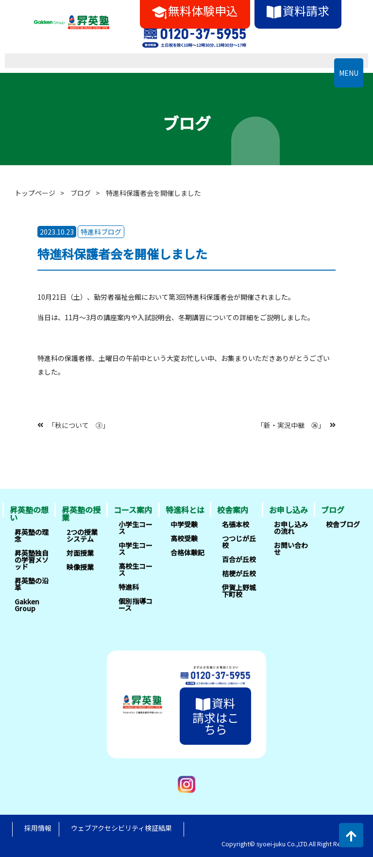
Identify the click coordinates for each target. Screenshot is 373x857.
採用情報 (37, 827)
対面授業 (80, 552)
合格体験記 (187, 552)
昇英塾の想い (29, 513)
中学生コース (136, 548)
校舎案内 (232, 510)
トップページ (35, 193)
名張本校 (235, 524)
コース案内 (133, 510)
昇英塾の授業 (81, 513)
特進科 (129, 586)
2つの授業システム (82, 535)
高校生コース (136, 569)
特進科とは (185, 510)
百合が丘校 (239, 559)
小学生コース (136, 527)
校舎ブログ (343, 524)
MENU (348, 73)
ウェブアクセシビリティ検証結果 (121, 827)
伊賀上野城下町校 (239, 591)
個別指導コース (136, 604)
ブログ (80, 193)
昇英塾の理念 (32, 535)
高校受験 (184, 538)
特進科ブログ (101, 232)
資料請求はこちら (215, 715)
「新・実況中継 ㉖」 (291, 424)
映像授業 (80, 567)
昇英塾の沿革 (32, 584)
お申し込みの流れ (291, 527)
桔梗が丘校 (239, 573)
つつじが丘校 (239, 541)
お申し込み (288, 510)
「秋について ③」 (78, 424)
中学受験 (184, 524)
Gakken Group (27, 605)
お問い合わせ (291, 548)
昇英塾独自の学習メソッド (32, 559)
